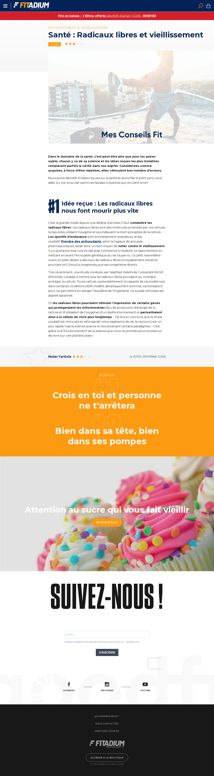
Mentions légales (107, 731)
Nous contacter (106, 723)
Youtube (145, 687)
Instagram (107, 687)
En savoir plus (107, 522)
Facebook (69, 687)
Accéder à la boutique (107, 757)
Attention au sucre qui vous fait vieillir (107, 510)
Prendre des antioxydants (81, 241)
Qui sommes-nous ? (107, 716)
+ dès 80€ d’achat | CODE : (107, 16)
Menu (5, 6)
